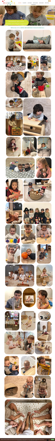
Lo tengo (52, 439)
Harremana (33, 4)
